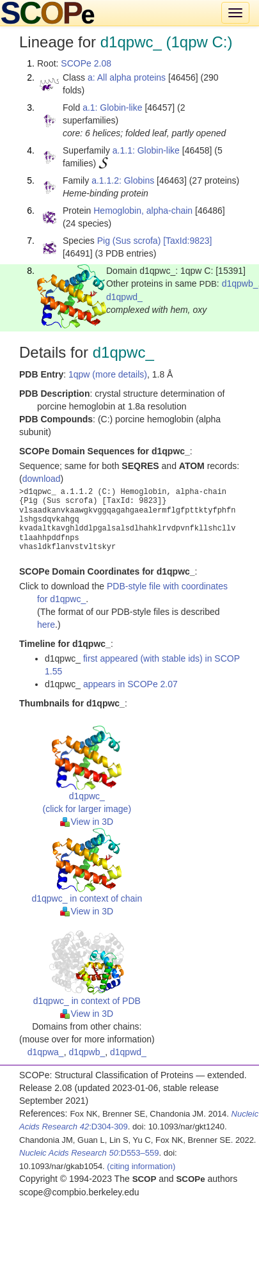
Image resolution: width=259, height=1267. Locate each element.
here (46, 624)
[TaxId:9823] (187, 240)
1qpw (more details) (107, 374)
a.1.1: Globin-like (146, 150)
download (41, 479)
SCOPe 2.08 (86, 63)
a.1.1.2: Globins (122, 180)
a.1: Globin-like (112, 107)
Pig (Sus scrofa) (129, 240)
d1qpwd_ (124, 297)
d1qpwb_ (240, 283)
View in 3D (86, 822)
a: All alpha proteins (127, 77)
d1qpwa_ (45, 1052)
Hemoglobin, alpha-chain (142, 210)
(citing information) (141, 1166)
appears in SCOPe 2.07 (130, 684)
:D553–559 (89, 1153)
